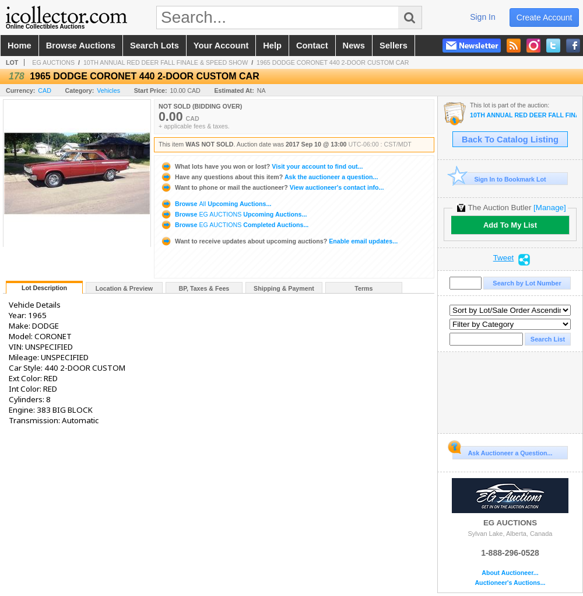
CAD (44, 90)
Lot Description (44, 287)
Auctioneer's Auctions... (510, 583)
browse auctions (80, 45)
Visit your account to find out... (261, 166)
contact (312, 45)
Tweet (503, 258)
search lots (154, 45)
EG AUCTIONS (53, 62)
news (354, 45)
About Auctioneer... (510, 573)
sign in (483, 17)
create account (545, 17)
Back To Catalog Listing (510, 139)
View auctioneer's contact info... (272, 187)
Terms (363, 288)
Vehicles (108, 90)
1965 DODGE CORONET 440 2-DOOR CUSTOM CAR (333, 62)
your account (221, 45)
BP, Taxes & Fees (204, 288)
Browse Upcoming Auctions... (215, 203)
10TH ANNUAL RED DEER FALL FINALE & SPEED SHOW (165, 62)
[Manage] (549, 207)
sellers (394, 45)
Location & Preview (124, 288)
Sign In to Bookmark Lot (499, 179)
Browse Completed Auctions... (234, 224)
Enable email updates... (279, 241)
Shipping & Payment (284, 288)
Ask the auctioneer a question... (269, 176)
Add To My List (510, 225)
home (19, 45)
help (272, 45)
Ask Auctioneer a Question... (502, 451)
